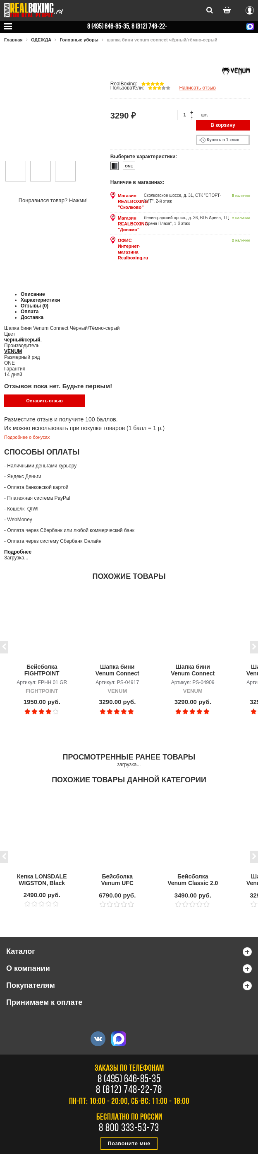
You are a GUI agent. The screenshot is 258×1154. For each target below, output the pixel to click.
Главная (13, 39)
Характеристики (40, 300)
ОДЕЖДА (41, 39)
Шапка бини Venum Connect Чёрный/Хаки (193, 670)
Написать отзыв (197, 88)
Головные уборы (79, 39)
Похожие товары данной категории (129, 780)
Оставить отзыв (44, 400)
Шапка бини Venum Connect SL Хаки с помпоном (117, 670)
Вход (250, 9)
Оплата (29, 312)
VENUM (13, 351)
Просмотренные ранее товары (129, 757)
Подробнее (17, 552)
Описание (33, 294)
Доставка (32, 317)
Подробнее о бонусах (27, 437)
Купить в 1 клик (223, 140)
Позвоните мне (129, 1143)
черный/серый (22, 340)
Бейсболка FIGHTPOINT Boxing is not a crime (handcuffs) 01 (42, 670)
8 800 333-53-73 (129, 1128)
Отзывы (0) (34, 306)
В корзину (222, 125)
